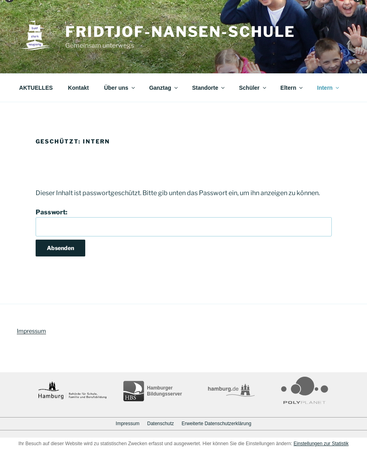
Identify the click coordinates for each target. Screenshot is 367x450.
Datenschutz (160, 423)
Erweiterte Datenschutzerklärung (216, 423)
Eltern (292, 88)
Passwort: (184, 222)
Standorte (209, 88)
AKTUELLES (36, 88)
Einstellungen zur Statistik (321, 443)
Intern (328, 88)
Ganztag (164, 88)
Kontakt (78, 88)
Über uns (120, 88)
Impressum (31, 330)
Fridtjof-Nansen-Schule (180, 31)
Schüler (253, 88)
